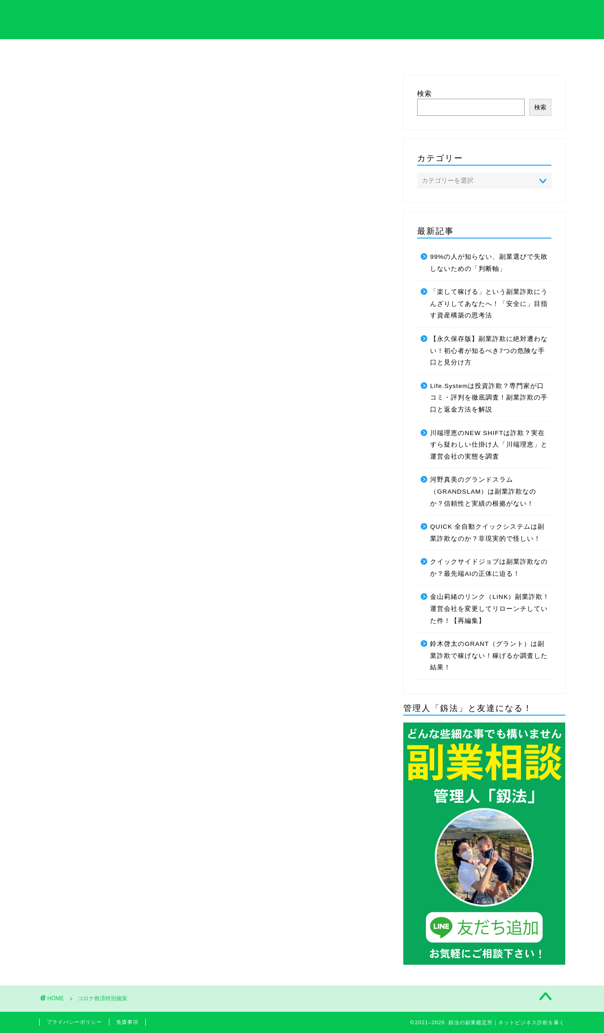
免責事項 (127, 1022)
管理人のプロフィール (377, 54)
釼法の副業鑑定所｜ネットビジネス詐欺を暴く (302, 18)
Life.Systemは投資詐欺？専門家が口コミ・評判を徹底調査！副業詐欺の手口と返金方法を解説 (489, 397)
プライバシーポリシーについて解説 (302, 54)
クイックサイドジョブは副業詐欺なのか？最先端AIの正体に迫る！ (489, 567)
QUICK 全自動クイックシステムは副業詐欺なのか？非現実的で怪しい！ (487, 532)
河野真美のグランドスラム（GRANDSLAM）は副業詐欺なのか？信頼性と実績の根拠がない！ (483, 491)
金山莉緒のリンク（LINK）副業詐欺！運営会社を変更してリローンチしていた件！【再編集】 (490, 609)
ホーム (76, 51)
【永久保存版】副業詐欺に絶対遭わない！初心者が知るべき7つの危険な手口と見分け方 (489, 350)
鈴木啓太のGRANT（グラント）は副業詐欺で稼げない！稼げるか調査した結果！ (489, 655)
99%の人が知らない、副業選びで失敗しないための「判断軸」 (489, 262)
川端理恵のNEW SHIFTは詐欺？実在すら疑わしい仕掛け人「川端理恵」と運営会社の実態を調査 (489, 445)
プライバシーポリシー (74, 1022)
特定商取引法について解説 (227, 54)
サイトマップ (452, 51)
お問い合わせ (527, 51)
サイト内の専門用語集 (152, 54)
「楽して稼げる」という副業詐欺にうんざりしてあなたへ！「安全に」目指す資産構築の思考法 (489, 303)
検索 (424, 93)
